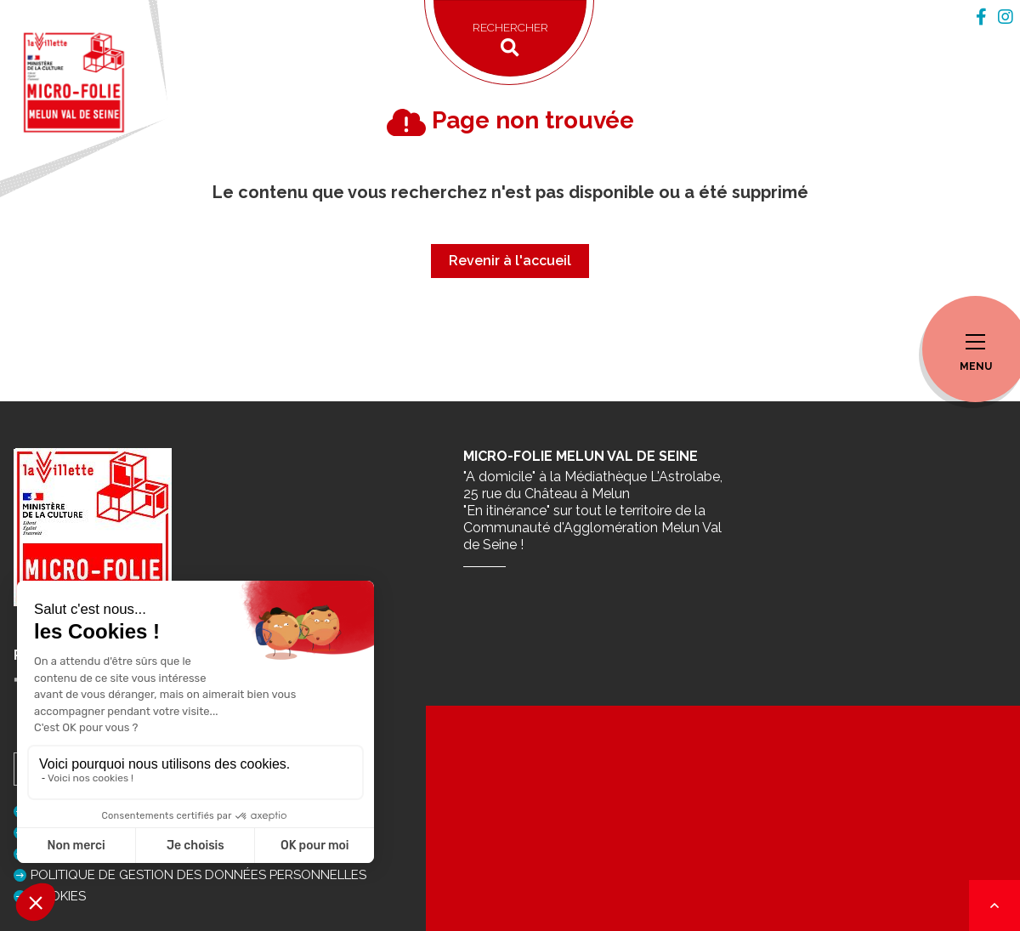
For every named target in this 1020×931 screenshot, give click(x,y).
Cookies (58, 896)
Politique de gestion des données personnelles (198, 875)
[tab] (981, 17)
